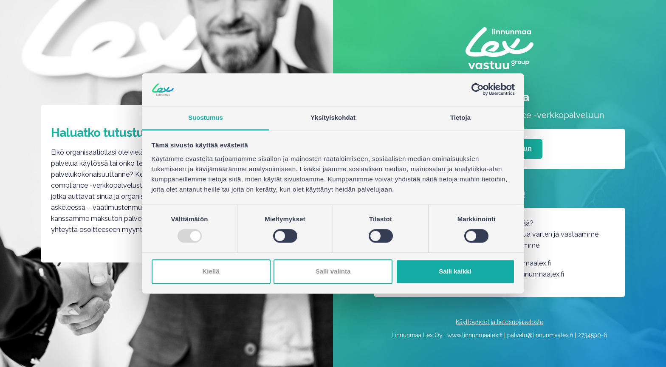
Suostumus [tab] (205, 117)
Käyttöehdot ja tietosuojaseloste (499, 322)
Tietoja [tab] (460, 117)
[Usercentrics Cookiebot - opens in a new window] (477, 89)
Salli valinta (333, 271)
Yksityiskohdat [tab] (333, 117)
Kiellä (210, 271)
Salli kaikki (455, 271)
